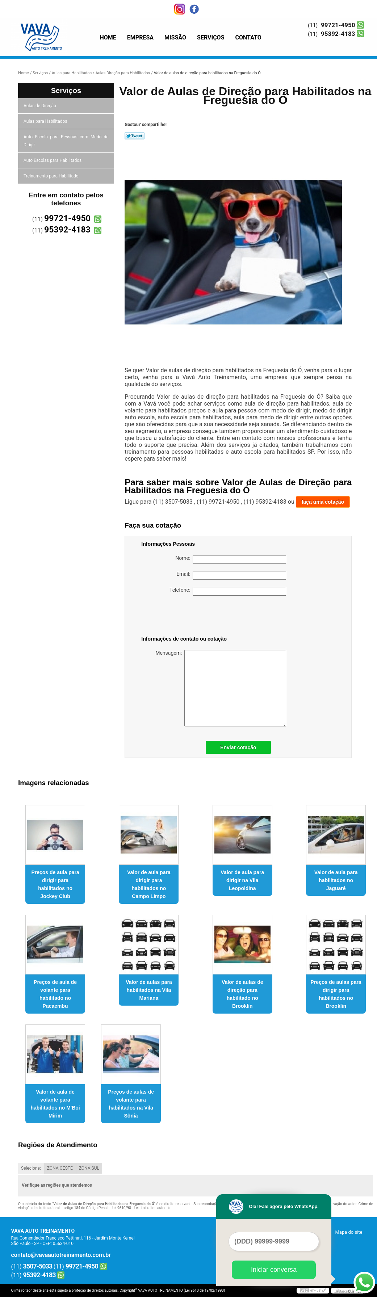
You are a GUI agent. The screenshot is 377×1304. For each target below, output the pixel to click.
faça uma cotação (323, 502)
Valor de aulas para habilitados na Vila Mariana (149, 990)
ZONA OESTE (60, 1168)
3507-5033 (38, 1266)
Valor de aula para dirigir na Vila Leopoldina (242, 880)
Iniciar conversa (274, 1269)
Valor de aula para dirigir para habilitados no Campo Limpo (149, 884)
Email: (231, 575)
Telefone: (227, 591)
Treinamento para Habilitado (51, 176)
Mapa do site (348, 1232)
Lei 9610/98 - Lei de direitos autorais (141, 1208)
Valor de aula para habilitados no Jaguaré (336, 880)
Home (108, 37)
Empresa (140, 37)
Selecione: (31, 1168)
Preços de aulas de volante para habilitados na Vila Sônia (131, 1104)
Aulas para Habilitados (46, 121)
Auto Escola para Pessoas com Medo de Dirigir (66, 140)
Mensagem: (220, 688)
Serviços (210, 37)
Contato (248, 37)
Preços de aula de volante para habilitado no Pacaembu (55, 994)
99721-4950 (338, 25)
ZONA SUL (89, 1168)
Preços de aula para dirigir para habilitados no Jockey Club (55, 884)
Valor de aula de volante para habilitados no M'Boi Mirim (55, 1104)
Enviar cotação (238, 747)
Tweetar (134, 135)
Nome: (230, 559)
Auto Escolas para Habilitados (53, 160)
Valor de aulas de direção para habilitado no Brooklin (242, 994)
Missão (175, 37)
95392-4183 (338, 33)
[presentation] (187, 617)
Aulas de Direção (40, 105)
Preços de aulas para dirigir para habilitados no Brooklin (336, 994)
